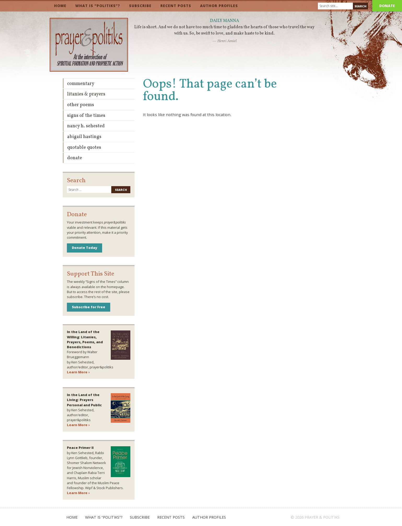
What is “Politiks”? (97, 5)
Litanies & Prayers (86, 94)
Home (60, 5)
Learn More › (78, 372)
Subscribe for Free (88, 307)
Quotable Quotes (84, 147)
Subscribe (140, 5)
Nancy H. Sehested (86, 126)
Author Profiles (219, 5)
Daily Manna (224, 21)
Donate (387, 5)
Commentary (80, 84)
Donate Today (84, 247)
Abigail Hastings (84, 137)
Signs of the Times (86, 115)
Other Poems (80, 105)
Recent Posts (175, 5)
